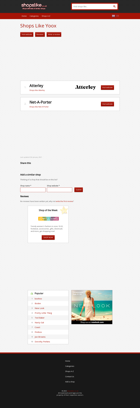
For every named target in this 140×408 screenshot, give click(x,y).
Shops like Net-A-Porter (39, 106)
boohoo (38, 298)
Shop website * (53, 185)
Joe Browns (40, 336)
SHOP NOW (48, 237)
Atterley (36, 85)
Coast (37, 327)
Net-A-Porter (40, 102)
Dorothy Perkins (42, 341)
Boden (38, 303)
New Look (39, 308)
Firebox (38, 332)
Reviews (40, 34)
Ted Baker (40, 317)
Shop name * (25, 185)
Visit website (27, 34)
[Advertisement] (70, 59)
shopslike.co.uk (72, 391)
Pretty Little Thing (43, 313)
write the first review (64, 201)
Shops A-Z (46, 16)
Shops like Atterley (37, 90)
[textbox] (94, 6)
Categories (34, 16)
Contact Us (69, 376)
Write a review (54, 34)
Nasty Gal (39, 322)
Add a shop (70, 381)
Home (24, 16)
